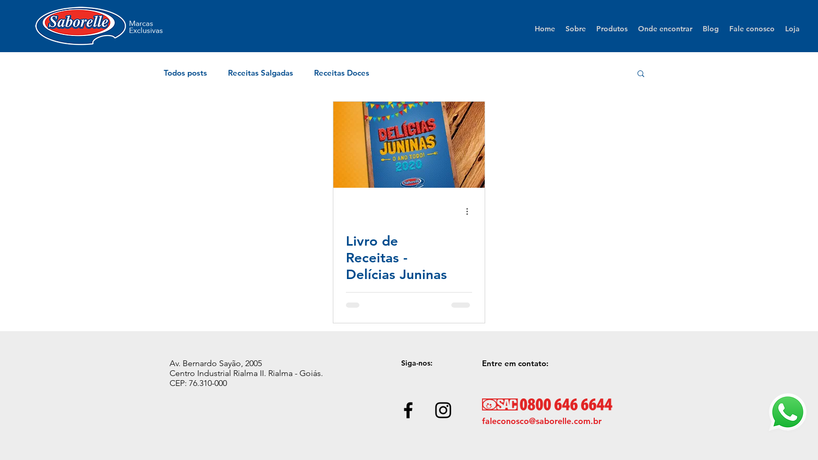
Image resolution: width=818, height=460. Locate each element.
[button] (641, 74)
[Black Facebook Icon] (408, 410)
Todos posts (185, 73)
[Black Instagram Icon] (443, 410)
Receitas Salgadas (260, 73)
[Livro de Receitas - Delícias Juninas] (409, 145)
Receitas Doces (341, 73)
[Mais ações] (470, 211)
